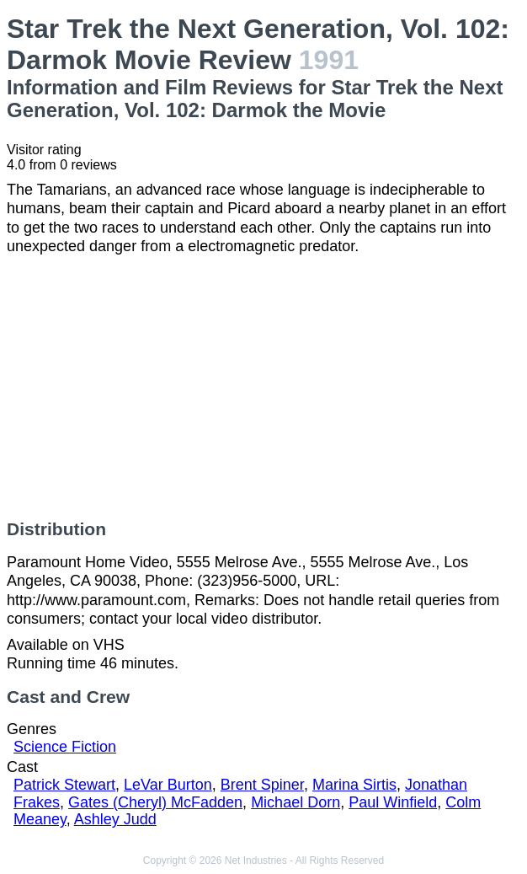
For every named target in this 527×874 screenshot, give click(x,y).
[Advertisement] (263, 388)
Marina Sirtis (354, 784)
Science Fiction (64, 746)
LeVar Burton (168, 784)
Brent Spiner (262, 784)
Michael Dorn (295, 802)
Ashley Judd (115, 819)
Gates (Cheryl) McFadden (155, 802)
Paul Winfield (393, 802)
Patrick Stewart (64, 784)
